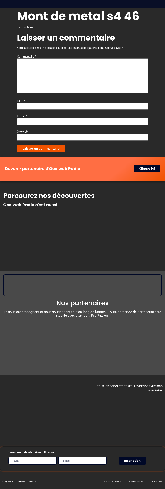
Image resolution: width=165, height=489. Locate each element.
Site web (22, 131)
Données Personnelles (112, 481)
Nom (21, 100)
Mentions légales (136, 481)
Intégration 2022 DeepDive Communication (20, 481)
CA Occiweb (157, 481)
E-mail (22, 116)
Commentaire (26, 56)
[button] (161, 4)
